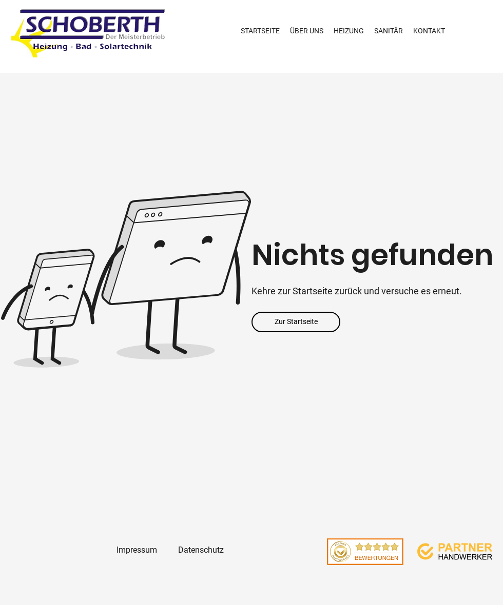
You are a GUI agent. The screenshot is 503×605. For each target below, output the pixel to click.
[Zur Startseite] (296, 322)
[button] (348, 31)
